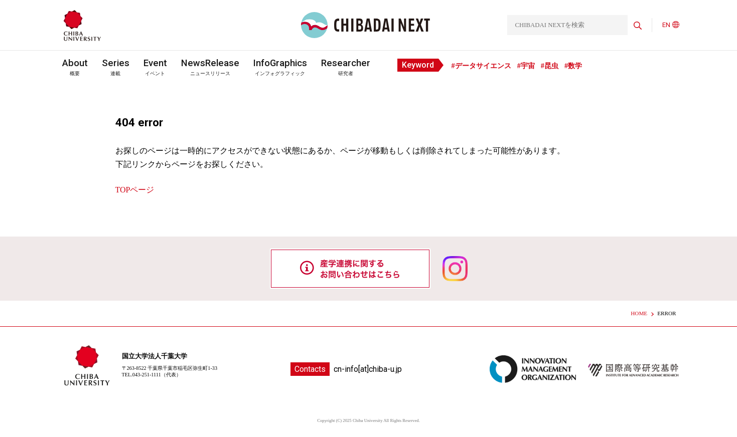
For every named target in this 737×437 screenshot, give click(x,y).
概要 (75, 67)
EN (666, 25)
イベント (155, 67)
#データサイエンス (481, 66)
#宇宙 (526, 66)
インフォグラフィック (280, 67)
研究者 (345, 67)
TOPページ (135, 189)
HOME (639, 313)
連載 (115, 67)
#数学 (573, 66)
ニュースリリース (210, 67)
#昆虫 (549, 66)
